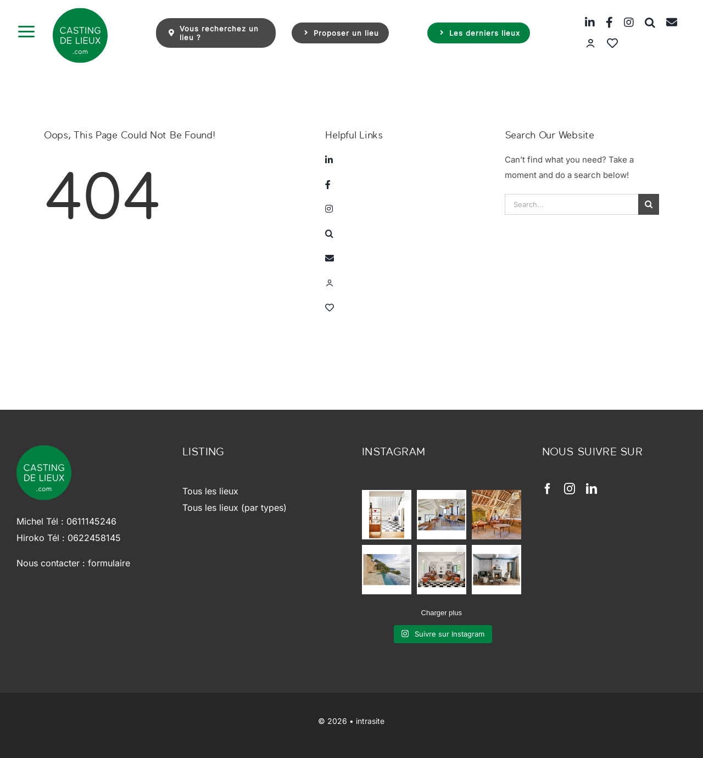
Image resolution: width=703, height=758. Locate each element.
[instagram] (569, 488)
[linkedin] (591, 488)
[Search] (648, 204)
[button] (644, 22)
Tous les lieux (210, 491)
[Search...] (571, 204)
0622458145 (94, 537)
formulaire (109, 563)
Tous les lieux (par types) (234, 507)
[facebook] (547, 488)
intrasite (370, 721)
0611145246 (91, 521)
